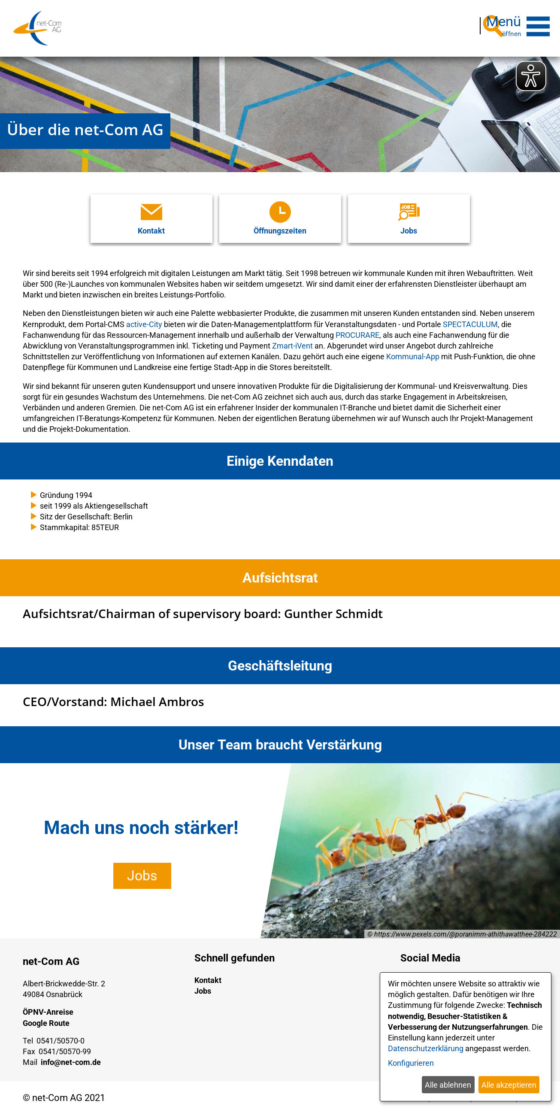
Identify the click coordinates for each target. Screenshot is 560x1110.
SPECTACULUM (470, 319)
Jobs (142, 870)
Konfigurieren (411, 1063)
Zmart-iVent (292, 340)
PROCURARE (357, 329)
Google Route (46, 1017)
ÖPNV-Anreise (48, 1006)
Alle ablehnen (448, 1084)
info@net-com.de (71, 1056)
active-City (144, 319)
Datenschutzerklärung (425, 1048)
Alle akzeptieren (508, 1084)
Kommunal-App (412, 351)
